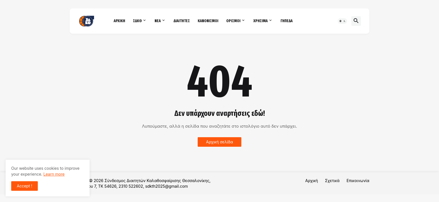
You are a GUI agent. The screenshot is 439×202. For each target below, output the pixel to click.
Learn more (54, 174)
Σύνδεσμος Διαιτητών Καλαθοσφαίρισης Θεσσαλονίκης (156, 180)
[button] (342, 21)
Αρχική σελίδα (219, 141)
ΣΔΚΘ (137, 21)
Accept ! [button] (24, 185)
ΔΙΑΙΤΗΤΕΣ (182, 21)
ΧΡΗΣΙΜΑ (260, 21)
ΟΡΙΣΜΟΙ (233, 21)
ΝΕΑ (158, 21)
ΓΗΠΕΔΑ (287, 21)
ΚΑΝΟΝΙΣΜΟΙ (208, 21)
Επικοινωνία (358, 180)
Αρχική (311, 180)
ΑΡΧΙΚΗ (119, 21)
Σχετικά (332, 180)
